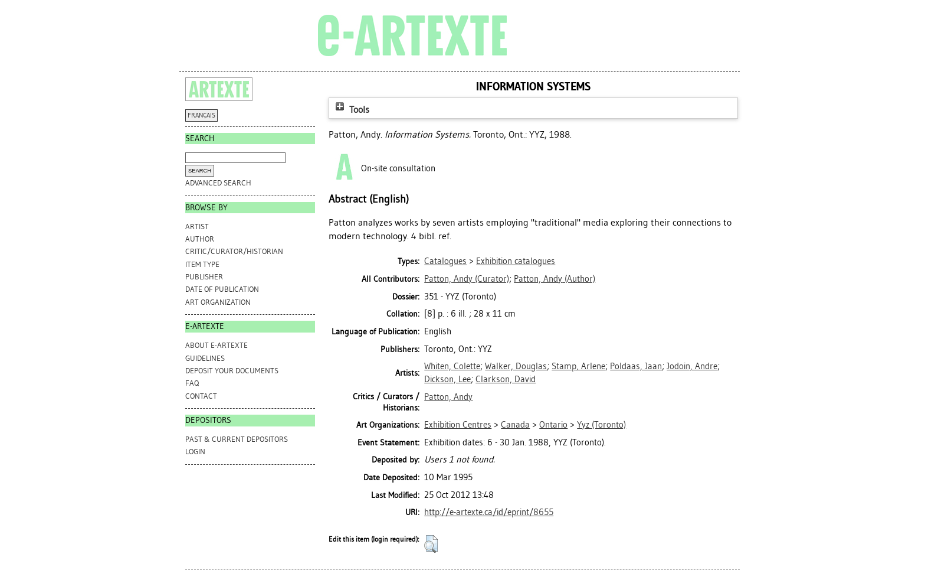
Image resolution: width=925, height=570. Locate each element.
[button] (431, 544)
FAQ (192, 383)
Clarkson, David (505, 379)
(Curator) (466, 278)
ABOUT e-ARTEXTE (216, 345)
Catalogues (445, 261)
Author (199, 238)
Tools (351, 109)
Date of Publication (222, 289)
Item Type (202, 264)
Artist (197, 226)
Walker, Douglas (516, 366)
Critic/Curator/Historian (234, 251)
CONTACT (201, 396)
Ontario (553, 424)
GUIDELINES (205, 358)
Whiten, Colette (452, 366)
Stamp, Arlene (578, 366)
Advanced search (218, 182)
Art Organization (218, 302)
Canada (515, 424)
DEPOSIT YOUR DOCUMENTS (231, 370)
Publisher (204, 276)
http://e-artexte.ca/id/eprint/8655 (488, 512)
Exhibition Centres (457, 424)
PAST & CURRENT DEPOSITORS (236, 439)
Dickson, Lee (447, 379)
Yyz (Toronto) (601, 424)
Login (195, 451)
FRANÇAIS (201, 115)
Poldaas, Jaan (636, 366)
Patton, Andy (448, 397)
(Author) (554, 278)
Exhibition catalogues (515, 261)
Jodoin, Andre (692, 366)
